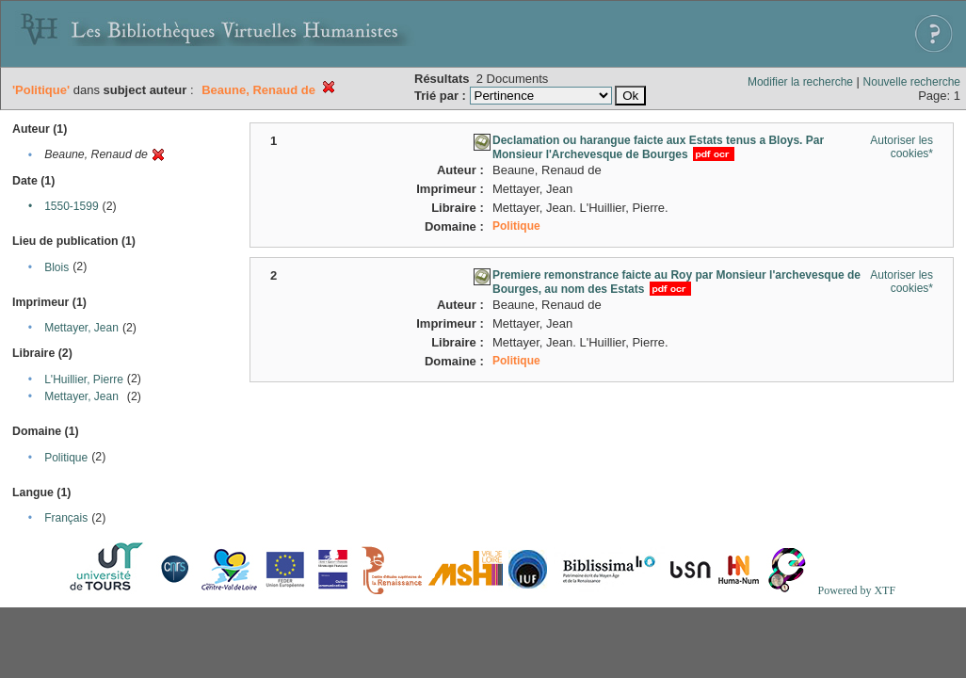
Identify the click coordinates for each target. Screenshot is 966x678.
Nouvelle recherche (911, 82)
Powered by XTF (856, 590)
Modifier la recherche (800, 82)
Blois (56, 267)
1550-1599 (71, 206)
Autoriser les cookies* (901, 147)
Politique (66, 457)
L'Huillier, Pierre (83, 379)
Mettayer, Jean (81, 327)
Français (66, 518)
